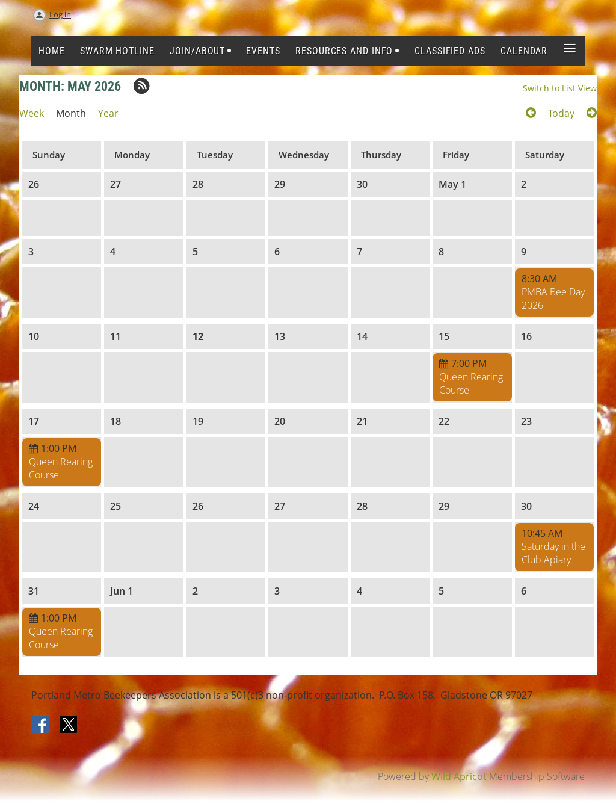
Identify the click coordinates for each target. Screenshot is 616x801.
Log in (60, 14)
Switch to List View (560, 88)
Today (561, 113)
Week (31, 113)
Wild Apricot (459, 776)
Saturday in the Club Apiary (553, 553)
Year (108, 113)
